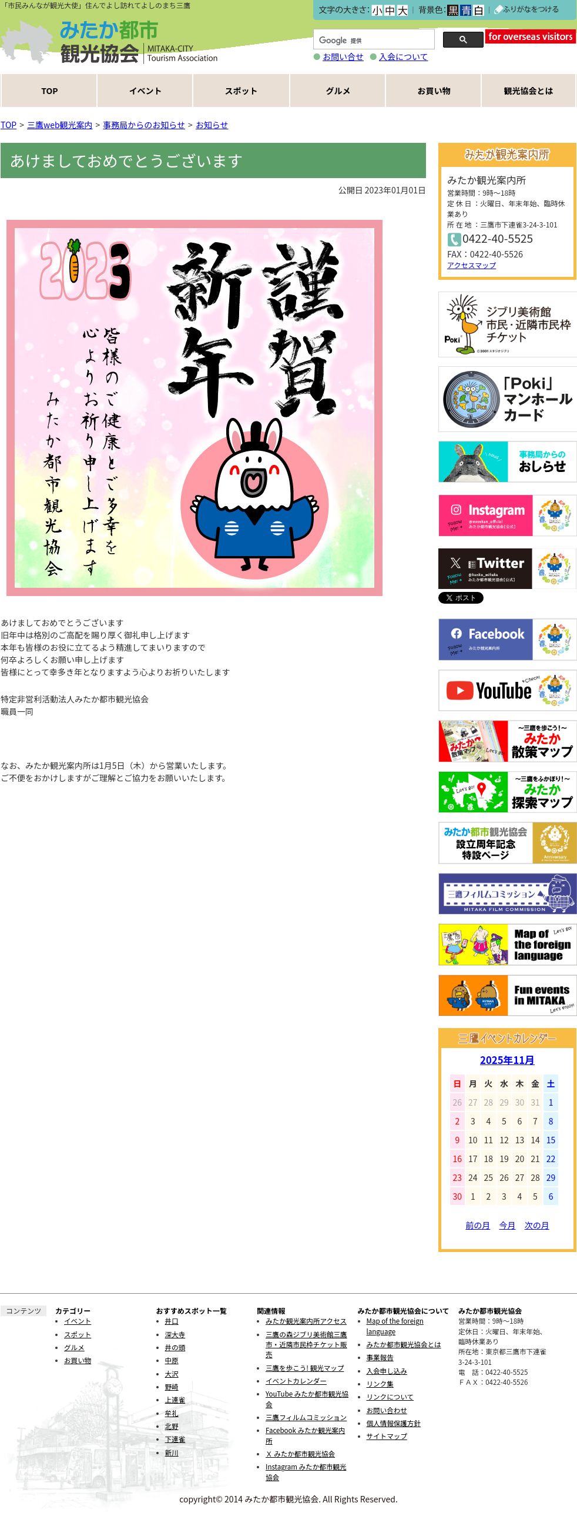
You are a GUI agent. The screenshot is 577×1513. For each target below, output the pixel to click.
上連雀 (175, 1399)
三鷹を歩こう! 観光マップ (305, 1368)
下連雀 (175, 1439)
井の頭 (175, 1347)
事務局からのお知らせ (144, 124)
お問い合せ (343, 56)
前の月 (477, 1225)
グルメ (338, 90)
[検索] (373, 41)
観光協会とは (528, 90)
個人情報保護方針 (394, 1423)
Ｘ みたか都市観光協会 (300, 1453)
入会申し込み (387, 1370)
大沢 (172, 1373)
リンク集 (380, 1383)
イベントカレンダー (296, 1380)
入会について (403, 56)
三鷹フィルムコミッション (306, 1417)
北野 (172, 1426)
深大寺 (175, 1334)
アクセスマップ (471, 265)
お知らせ (212, 124)
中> (389, 10)
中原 (172, 1360)
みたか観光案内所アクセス (306, 1320)
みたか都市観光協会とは (404, 1344)
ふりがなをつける (526, 10)
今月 (507, 1225)
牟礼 (172, 1413)
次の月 (537, 1225)
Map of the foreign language (395, 1325)
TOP (49, 90)
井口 (172, 1320)
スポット (241, 90)
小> (377, 10)
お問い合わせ (387, 1410)
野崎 (172, 1386)
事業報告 (380, 1357)
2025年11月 (507, 1060)
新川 (172, 1452)
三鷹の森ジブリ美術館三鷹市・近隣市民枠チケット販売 (306, 1345)
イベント (145, 90)
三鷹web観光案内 (60, 124)
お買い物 (434, 90)
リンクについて (390, 1396)
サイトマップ (387, 1436)
